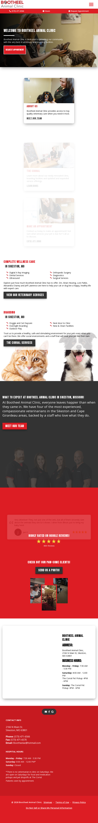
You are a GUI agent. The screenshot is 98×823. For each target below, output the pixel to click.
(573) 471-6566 (16, 11)
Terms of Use (62, 802)
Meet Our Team (34, 118)
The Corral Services (19, 343)
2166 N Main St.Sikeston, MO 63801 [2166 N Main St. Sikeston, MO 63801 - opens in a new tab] (16, 728)
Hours (46, 11)
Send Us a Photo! (49, 570)
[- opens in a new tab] (49, 711)
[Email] (46, 711)
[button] (91, 4)
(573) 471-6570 (16, 739)
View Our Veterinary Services (25, 295)
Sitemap (48, 802)
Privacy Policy (79, 802)
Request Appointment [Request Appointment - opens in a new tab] (79, 11)
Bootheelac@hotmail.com (23, 742)
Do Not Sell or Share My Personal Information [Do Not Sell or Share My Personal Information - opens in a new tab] (49, 808)
